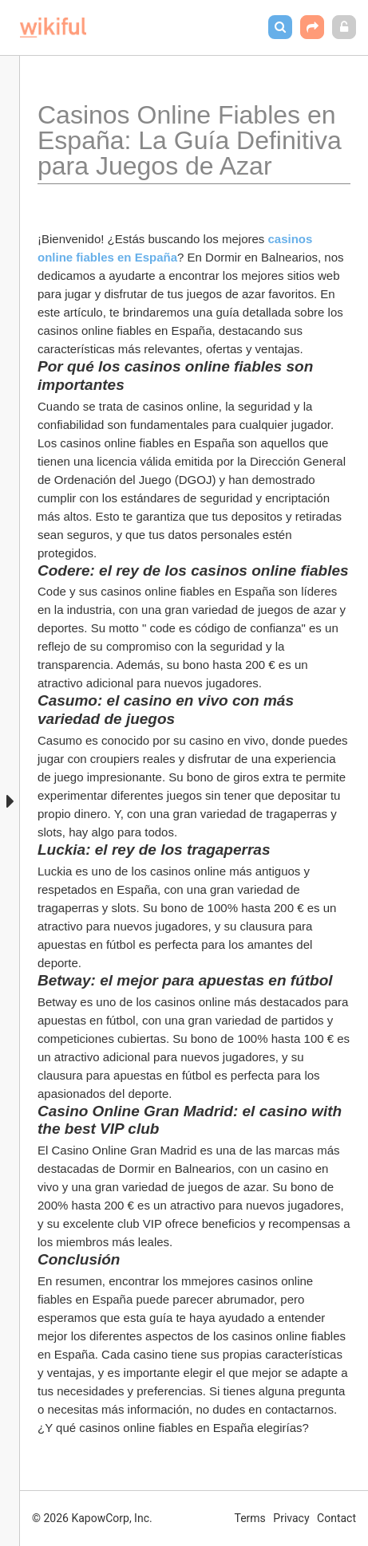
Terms (250, 1518)
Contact (336, 1518)
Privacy (291, 1518)
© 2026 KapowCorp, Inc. (92, 1518)
